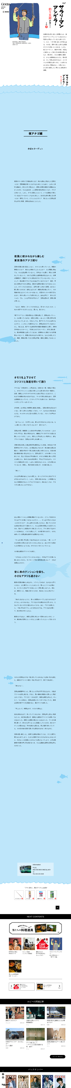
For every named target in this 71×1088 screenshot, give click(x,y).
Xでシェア (3, 1071)
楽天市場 (5, 1084)
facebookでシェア (3, 1074)
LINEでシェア (3, 1077)
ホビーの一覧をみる (58, 1056)
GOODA (5, 4)
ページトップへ (57, 907)
